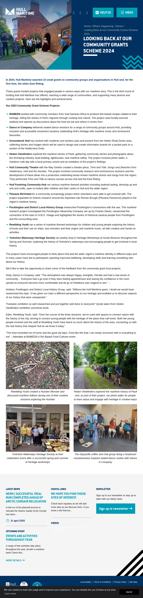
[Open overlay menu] (126, 12)
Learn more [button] (10, 593)
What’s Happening (103, 26)
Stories (119, 26)
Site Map (133, 582)
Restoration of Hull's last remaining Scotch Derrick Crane (69, 529)
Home (87, 26)
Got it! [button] (129, 592)
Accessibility (85, 582)
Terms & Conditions (102, 582)
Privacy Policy (120, 582)
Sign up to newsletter (115, 508)
